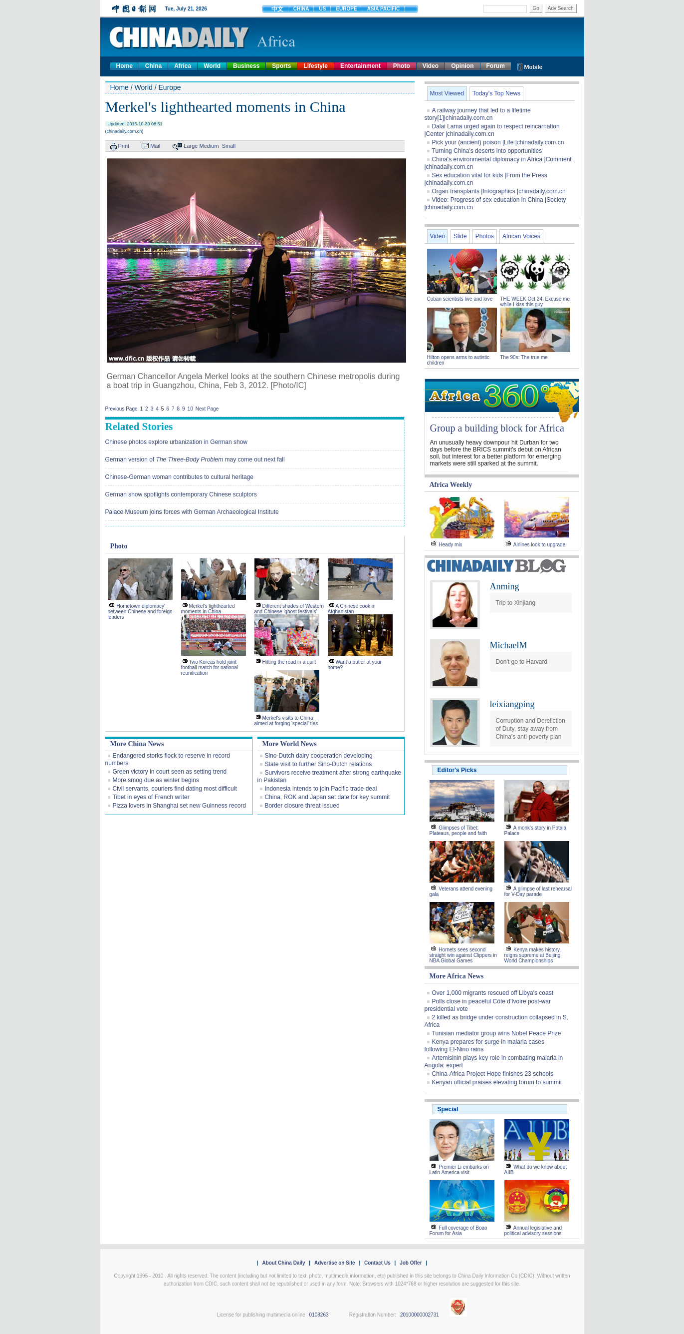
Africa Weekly (451, 484)
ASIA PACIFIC (383, 8)
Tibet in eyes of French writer (151, 797)
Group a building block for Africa (497, 428)
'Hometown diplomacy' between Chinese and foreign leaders (140, 611)
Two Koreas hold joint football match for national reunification (209, 667)
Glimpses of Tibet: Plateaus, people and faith (458, 830)
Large (191, 146)
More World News (289, 744)
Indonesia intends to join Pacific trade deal (321, 788)
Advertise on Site (334, 1263)
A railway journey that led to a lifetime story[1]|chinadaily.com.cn (478, 114)
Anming (504, 586)
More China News (137, 744)
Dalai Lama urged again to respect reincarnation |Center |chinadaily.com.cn (492, 130)
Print (124, 146)
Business (246, 65)
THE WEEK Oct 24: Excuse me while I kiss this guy (535, 301)
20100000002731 (419, 1315)
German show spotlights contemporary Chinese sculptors (181, 494)
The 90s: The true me (524, 357)
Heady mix (450, 544)
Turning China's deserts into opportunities (487, 150)
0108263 (319, 1315)
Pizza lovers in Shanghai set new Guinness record (179, 805)
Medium (209, 146)
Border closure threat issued (302, 805)
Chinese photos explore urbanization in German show (176, 442)
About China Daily (283, 1263)
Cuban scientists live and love (460, 299)
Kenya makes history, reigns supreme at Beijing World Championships (532, 955)
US (322, 8)
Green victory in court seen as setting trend (170, 771)
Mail (155, 146)
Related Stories (139, 427)
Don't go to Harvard (522, 661)
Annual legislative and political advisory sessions (533, 1230)
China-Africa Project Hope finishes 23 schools (492, 1073)
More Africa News (457, 976)
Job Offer (411, 1263)
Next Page (207, 409)
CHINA (301, 8)
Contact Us (377, 1263)
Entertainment (360, 65)
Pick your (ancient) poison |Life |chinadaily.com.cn (498, 142)
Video (431, 65)
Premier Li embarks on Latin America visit (459, 1169)
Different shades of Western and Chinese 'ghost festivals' (289, 608)
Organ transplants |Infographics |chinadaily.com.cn (499, 191)
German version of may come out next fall (195, 459)
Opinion (462, 65)
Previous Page (121, 409)
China (153, 65)
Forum (495, 65)
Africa (182, 65)
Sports (281, 65)
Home (124, 65)
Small (229, 146)
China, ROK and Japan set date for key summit (327, 797)
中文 (277, 8)
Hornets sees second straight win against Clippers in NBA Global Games (463, 955)
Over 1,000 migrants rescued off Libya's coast (493, 992)
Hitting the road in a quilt (289, 662)
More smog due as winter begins (156, 780)
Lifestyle (315, 65)
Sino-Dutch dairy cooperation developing (319, 755)
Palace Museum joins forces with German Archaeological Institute (192, 511)
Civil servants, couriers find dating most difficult (175, 788)
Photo (401, 65)
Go (535, 8)
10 (190, 409)
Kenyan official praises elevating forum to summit (497, 1082)
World (212, 65)
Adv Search (561, 8)
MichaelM (508, 645)
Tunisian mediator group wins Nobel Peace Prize (496, 1033)
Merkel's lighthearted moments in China (208, 608)
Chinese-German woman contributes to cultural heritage (179, 476)
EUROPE (346, 8)
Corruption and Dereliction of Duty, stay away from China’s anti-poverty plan (530, 728)
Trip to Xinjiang (516, 602)
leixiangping (512, 704)
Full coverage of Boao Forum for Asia (458, 1230)
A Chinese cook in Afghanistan (352, 608)
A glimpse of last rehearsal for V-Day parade (538, 891)
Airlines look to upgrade (539, 544)
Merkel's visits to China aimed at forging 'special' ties (286, 720)
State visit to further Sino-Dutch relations (318, 764)
